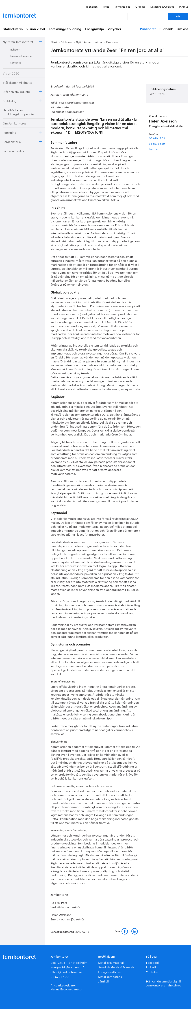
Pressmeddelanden (21, 56)
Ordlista (140, 6)
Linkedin (152, 967)
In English (92, 6)
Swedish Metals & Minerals (116, 967)
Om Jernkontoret (14, 123)
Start (54, 42)
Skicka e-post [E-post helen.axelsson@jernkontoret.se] (157, 143)
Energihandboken (110, 971)
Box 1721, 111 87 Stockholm (69, 962)
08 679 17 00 (60, 976)
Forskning (9, 132)
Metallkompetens (110, 976)
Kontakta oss (122, 6)
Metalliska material (111, 962)
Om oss (182, 29)
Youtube (152, 971)
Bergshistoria (12, 141)
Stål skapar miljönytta (17, 82)
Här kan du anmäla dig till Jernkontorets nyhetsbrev (163, 983)
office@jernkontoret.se (66, 971)
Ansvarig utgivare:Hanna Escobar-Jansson (67, 987)
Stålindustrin (13, 29)
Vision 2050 (35, 29)
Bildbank (166, 29)
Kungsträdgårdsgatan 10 (67, 967)
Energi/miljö (94, 29)
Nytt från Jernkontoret (18, 41)
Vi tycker (114, 29)
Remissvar (16, 62)
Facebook (152, 962)
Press (106, 6)
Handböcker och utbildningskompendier (19, 112)
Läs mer (159, 149)
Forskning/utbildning (65, 29)
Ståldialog (9, 100)
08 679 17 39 (157, 138)
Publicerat (148, 29)
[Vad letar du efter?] (147, 16)
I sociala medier (13, 150)
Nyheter (14, 49)
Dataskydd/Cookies (162, 6)
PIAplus (183, 6)
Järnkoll (103, 981)
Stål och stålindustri (16, 91)
